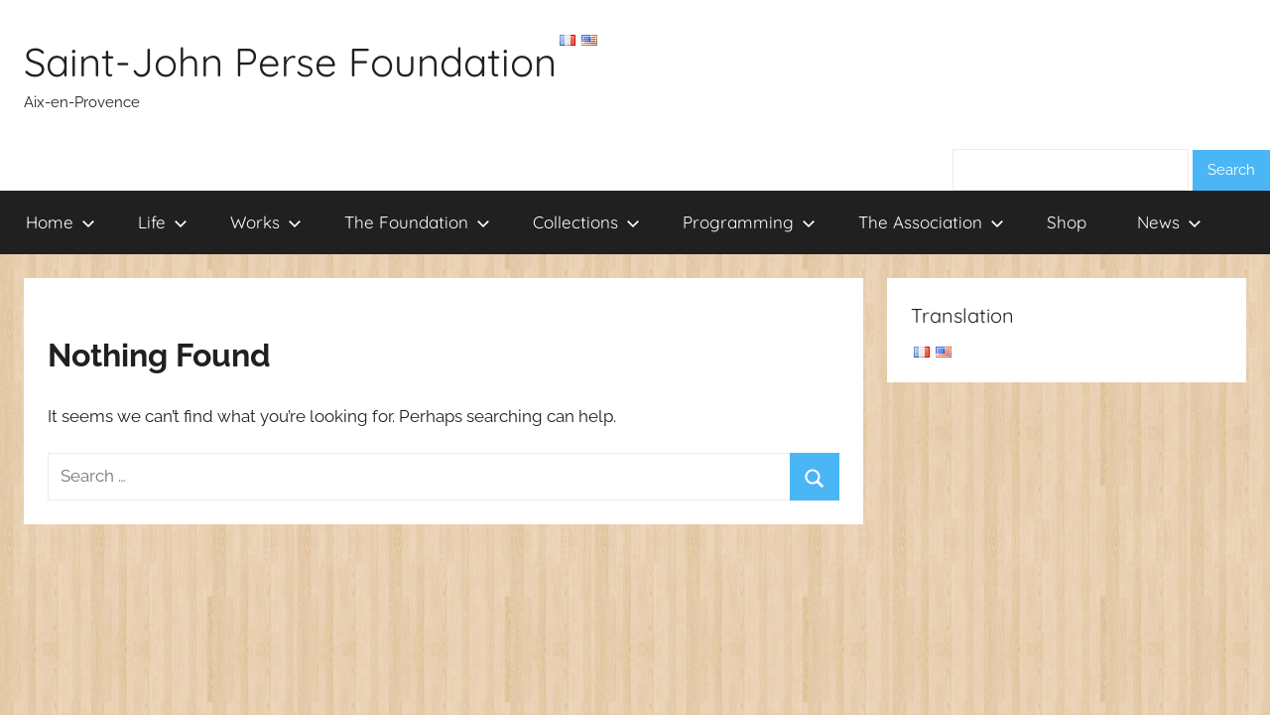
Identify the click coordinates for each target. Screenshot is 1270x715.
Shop (1066, 222)
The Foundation (417, 222)
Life (163, 222)
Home (60, 222)
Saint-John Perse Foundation (290, 61)
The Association (931, 222)
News (1169, 222)
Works (266, 222)
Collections (586, 222)
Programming (749, 222)
